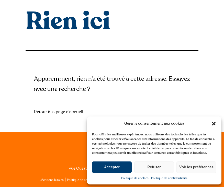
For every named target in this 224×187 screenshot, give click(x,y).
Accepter (111, 167)
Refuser (154, 167)
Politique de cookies (135, 178)
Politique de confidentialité (169, 178)
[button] (213, 123)
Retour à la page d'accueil (58, 112)
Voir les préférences (196, 167)
